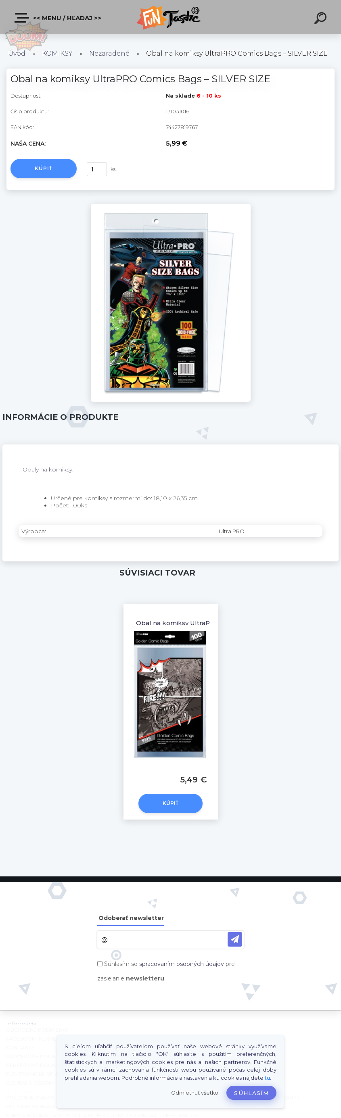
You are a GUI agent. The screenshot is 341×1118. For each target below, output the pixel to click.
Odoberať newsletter (131, 918)
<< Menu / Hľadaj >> (58, 18)
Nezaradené (109, 53)
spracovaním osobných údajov (181, 964)
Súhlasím (251, 1093)
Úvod (16, 53)
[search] (321, 19)
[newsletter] (235, 939)
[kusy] (97, 169)
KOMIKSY (57, 53)
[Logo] (170, 17)
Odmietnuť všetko (194, 1093)
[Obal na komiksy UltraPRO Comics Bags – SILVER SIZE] (171, 207)
